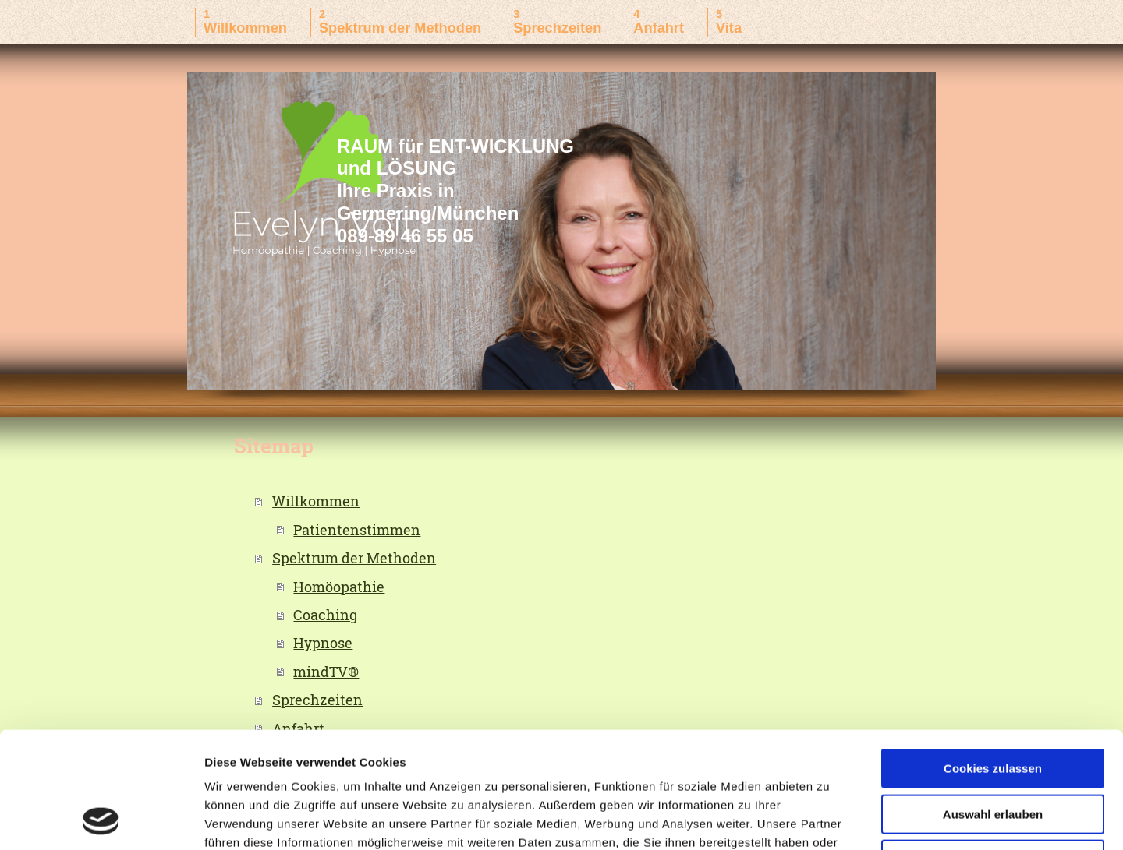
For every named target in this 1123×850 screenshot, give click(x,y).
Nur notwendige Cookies (992, 750)
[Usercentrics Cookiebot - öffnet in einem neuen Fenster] (101, 819)
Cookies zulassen (993, 659)
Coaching (325, 614)
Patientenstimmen (356, 529)
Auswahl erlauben (993, 705)
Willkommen (316, 501)
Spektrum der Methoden (354, 557)
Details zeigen (829, 819)
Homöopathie (338, 586)
